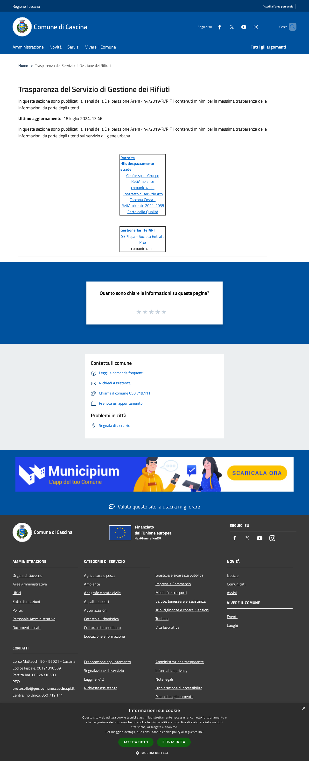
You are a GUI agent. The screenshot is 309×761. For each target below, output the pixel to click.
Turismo (162, 618)
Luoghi (232, 625)
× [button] (303, 708)
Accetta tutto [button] (136, 742)
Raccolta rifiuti (127, 160)
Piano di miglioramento (174, 696)
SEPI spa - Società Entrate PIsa (142, 239)
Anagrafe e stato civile (102, 593)
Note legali (164, 679)
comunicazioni (142, 187)
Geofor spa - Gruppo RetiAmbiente (142, 178)
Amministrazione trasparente (179, 662)
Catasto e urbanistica (101, 619)
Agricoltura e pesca (99, 575)
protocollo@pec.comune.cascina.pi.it (44, 688)
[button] (154, 752)
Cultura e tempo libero (102, 627)
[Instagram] (248, 26)
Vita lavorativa (167, 627)
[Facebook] (211, 26)
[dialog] (154, 732)
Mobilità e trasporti (171, 592)
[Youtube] (235, 26)
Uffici (17, 593)
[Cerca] (290, 27)
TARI (151, 230)
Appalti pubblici (96, 601)
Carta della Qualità (142, 212)
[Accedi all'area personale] (278, 6)
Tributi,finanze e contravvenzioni (182, 610)
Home (23, 65)
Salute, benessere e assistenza (180, 601)
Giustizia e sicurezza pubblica (179, 575)
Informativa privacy (171, 670)
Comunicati (236, 584)
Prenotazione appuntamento (107, 662)
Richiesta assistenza (100, 688)
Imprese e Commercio (173, 584)
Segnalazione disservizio (104, 670)
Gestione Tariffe (133, 230)
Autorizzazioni (95, 610)
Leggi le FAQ (94, 679)
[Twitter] (223, 26)
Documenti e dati (27, 627)
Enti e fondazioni (26, 601)
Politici (18, 610)
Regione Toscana (26, 6)
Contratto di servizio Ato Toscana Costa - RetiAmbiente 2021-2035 (142, 199)
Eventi (232, 617)
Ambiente (92, 584)
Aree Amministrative (30, 584)
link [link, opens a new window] (201, 732)
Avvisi (232, 593)
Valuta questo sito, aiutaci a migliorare (154, 506)
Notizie (233, 575)
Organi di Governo (27, 575)
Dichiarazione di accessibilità (178, 688)
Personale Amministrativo (34, 619)
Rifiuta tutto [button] (173, 742)
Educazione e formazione (104, 636)
